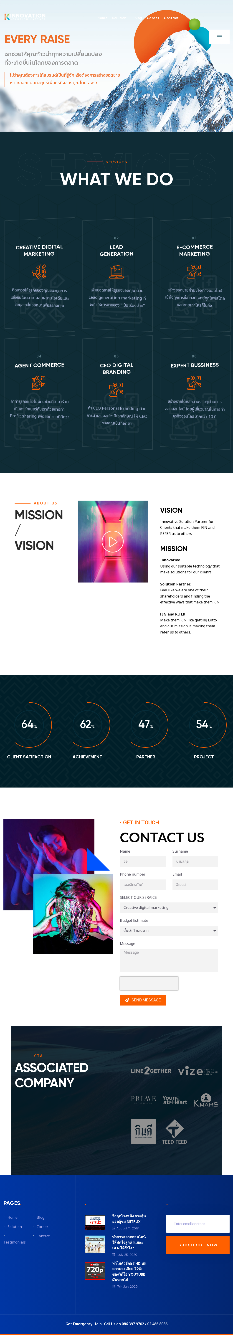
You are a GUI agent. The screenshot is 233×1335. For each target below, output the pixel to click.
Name (125, 851)
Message (127, 944)
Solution (119, 18)
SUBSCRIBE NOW (198, 1245)
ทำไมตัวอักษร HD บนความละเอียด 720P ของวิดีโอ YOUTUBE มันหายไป (129, 1271)
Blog (138, 18)
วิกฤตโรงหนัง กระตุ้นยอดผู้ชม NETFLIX (129, 1218)
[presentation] (149, 983)
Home (102, 18)
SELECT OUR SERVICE (138, 897)
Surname (180, 851)
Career (153, 18)
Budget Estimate (134, 920)
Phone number (132, 874)
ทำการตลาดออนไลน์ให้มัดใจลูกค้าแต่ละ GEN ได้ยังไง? (129, 1242)
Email (177, 874)
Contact (171, 18)
